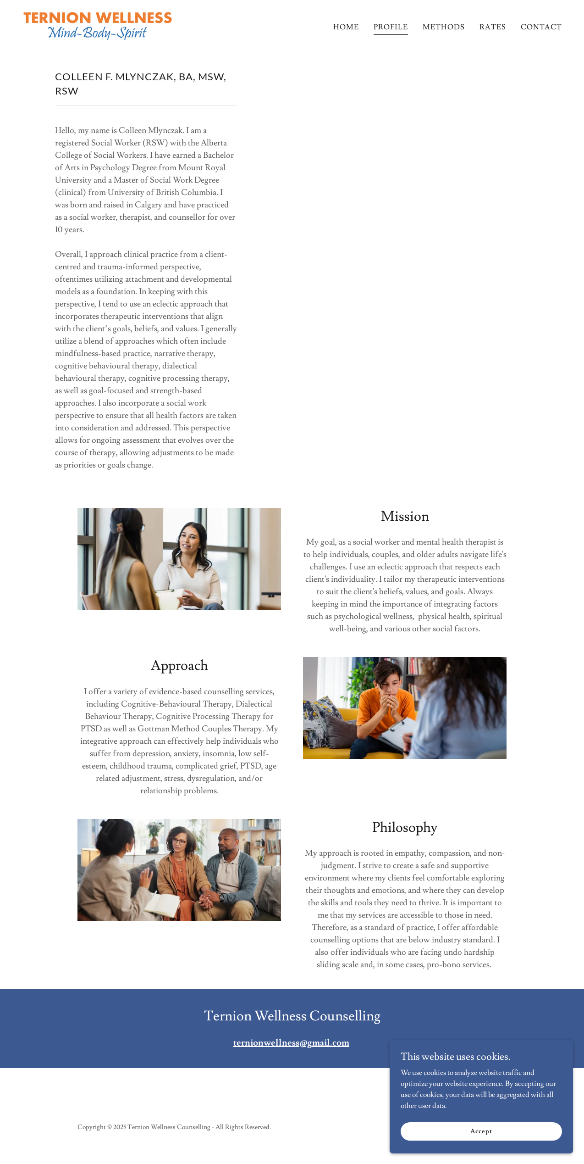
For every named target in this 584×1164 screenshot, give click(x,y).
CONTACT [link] (541, 27)
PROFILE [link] (391, 27)
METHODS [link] (444, 27)
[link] (98, 23)
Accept (481, 1131)
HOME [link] (346, 27)
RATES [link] (492, 27)
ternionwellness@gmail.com (291, 1043)
